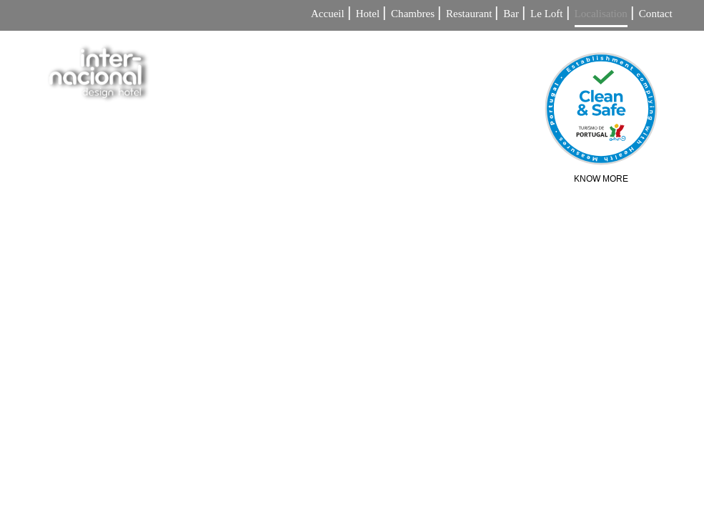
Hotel (368, 14)
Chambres (413, 14)
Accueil (327, 14)
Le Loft (546, 14)
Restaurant (469, 14)
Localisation (601, 14)
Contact (656, 14)
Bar (511, 14)
